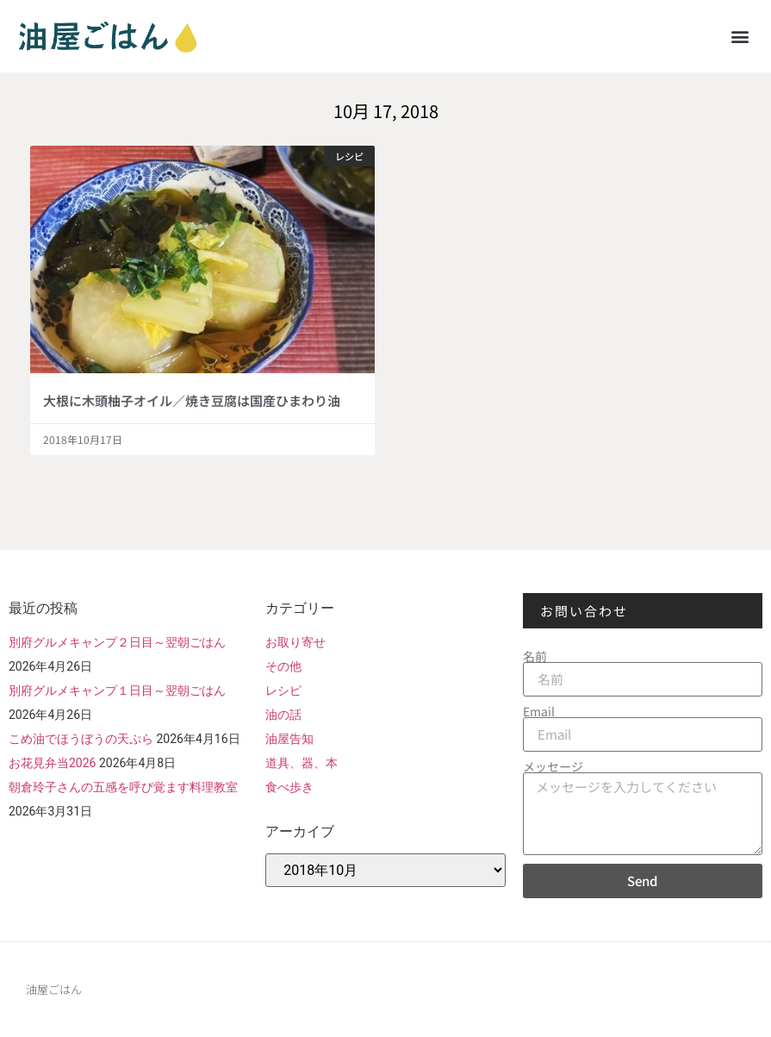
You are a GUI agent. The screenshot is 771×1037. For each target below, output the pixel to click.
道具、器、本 (301, 763)
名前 (535, 656)
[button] (739, 36)
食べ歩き (289, 787)
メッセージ (553, 766)
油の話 (283, 715)
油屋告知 (289, 739)
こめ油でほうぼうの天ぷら (81, 739)
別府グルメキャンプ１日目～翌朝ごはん (117, 690)
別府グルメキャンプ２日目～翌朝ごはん (117, 642)
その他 (283, 666)
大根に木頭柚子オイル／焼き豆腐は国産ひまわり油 (191, 400)
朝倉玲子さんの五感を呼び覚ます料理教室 (123, 787)
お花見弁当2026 (52, 763)
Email (539, 711)
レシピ (283, 690)
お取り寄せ (295, 642)
